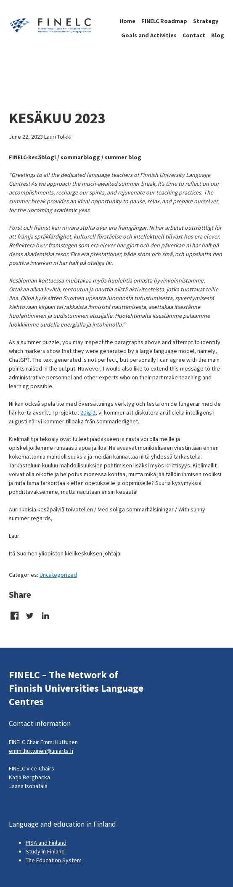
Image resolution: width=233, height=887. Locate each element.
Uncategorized (58, 574)
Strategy (205, 21)
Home (127, 21)
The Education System (54, 860)
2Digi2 (87, 412)
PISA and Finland (46, 842)
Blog (217, 35)
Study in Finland (45, 851)
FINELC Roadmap (164, 21)
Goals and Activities (149, 35)
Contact (194, 35)
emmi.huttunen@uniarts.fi (41, 751)
